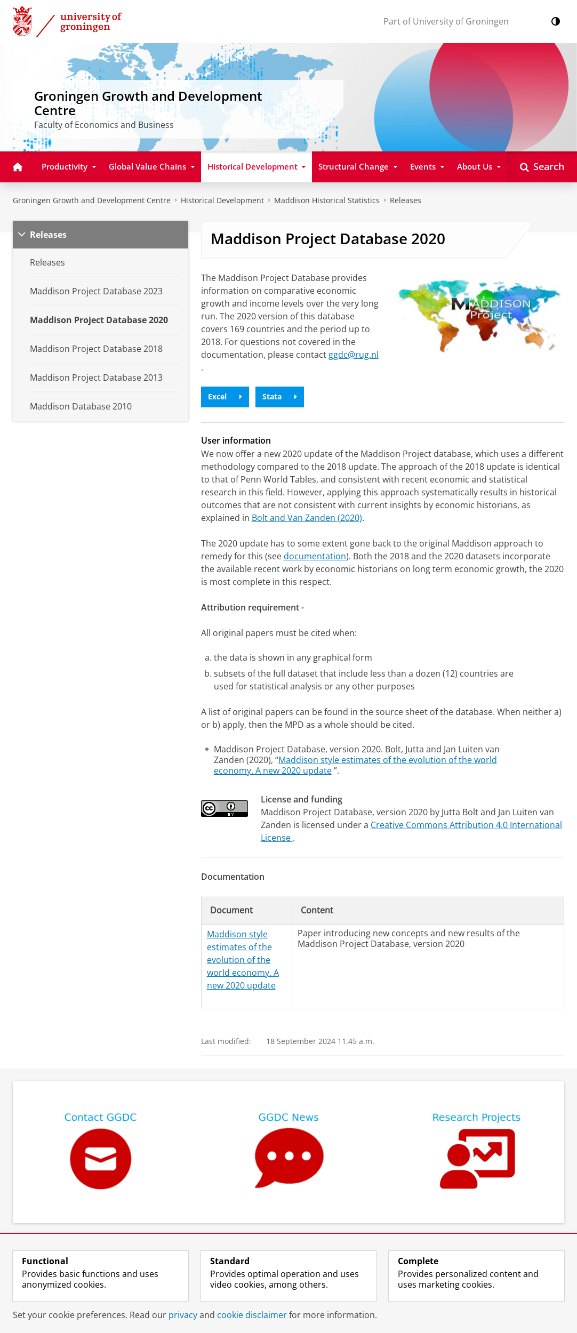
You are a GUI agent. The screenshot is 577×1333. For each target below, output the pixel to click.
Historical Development (222, 200)
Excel (225, 396)
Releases (405, 200)
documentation (315, 556)
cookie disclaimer (252, 1315)
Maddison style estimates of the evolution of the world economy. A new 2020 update (355, 765)
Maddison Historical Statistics (327, 200)
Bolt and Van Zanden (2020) (307, 518)
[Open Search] (542, 166)
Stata (279, 396)
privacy (183, 1315)
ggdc (353, 354)
